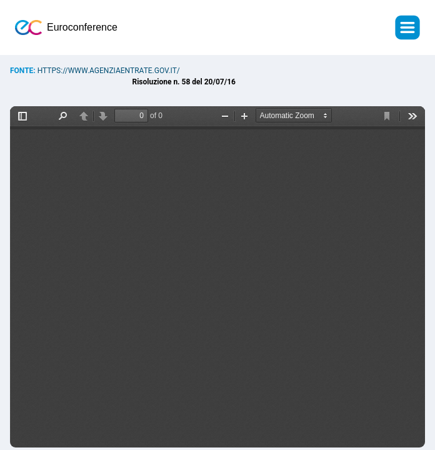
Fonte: (24, 70)
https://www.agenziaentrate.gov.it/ (109, 70)
